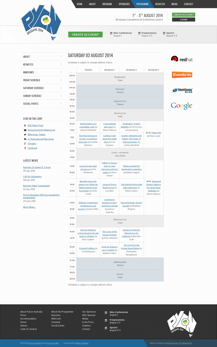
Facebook (32, 148)
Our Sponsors (89, 311)
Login (183, 19)
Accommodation (28, 318)
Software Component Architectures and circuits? (88, 205)
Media (174, 4)
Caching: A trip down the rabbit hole (109, 138)
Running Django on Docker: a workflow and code (88, 138)
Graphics (86, 325)
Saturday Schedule (42, 88)
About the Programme (62, 311)
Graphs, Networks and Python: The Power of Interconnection (131, 138)
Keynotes (42, 64)
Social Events (42, 103)
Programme (142, 4)
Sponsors (124, 4)
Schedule (55, 322)
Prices (23, 315)
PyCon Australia (34, 343)
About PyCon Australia (31, 311)
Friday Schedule (42, 80)
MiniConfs (56, 318)
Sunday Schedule (42, 96)
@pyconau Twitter (37, 134)
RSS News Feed (35, 125)
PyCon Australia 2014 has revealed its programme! (41, 196)
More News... (29, 207)
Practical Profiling (87, 248)
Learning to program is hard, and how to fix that (109, 202)
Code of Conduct (28, 329)
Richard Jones (172, 343)
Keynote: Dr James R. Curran (37, 167)
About (92, 4)
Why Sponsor (89, 315)
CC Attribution (185, 343)
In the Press (88, 322)
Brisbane (107, 4)
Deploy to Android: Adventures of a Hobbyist (131, 233)
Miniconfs (42, 72)
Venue (23, 322)
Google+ (32, 143)
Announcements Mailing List (41, 130)
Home (79, 4)
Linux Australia (52, 343)
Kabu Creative (82, 343)
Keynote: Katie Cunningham (36, 185)
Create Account (184, 14)
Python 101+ (157, 133)
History (23, 325)
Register (160, 4)
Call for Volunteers (32, 176)
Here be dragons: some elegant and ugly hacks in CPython (88, 233)
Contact (188, 4)
